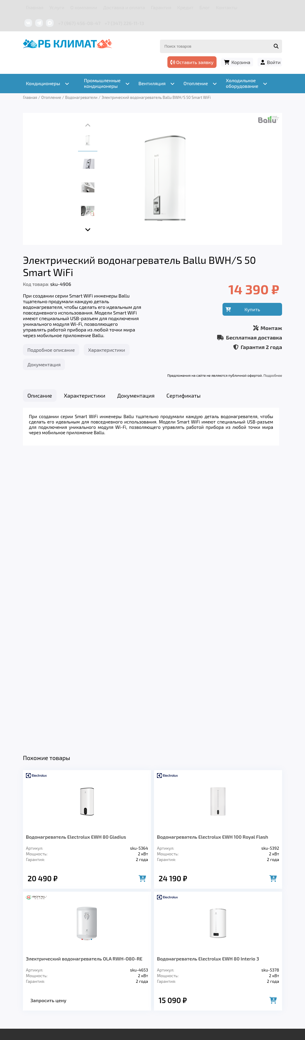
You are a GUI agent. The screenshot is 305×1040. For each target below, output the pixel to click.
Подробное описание (51, 350)
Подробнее (273, 375)
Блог (204, 7)
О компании (83, 7)
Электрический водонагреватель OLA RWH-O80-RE (84, 667)
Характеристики (106, 350)
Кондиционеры (44, 945)
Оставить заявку (192, 62)
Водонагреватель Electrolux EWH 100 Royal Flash (212, 545)
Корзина (240, 62)
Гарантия (161, 7)
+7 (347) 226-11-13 (124, 23)
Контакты (226, 7)
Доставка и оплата (124, 7)
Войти (274, 62)
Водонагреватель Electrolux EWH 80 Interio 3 (208, 667)
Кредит (185, 7)
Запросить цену (48, 708)
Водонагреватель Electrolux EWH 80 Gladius (76, 545)
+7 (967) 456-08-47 (79, 23)
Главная (34, 7)
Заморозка (167, 945)
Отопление (129, 945)
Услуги (57, 7)
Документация (43, 364)
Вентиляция (89, 945)
